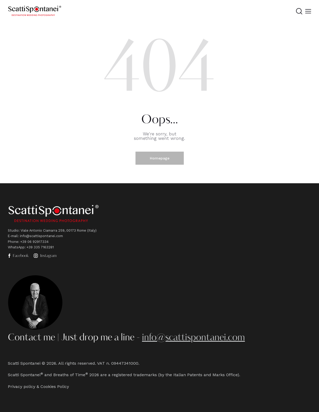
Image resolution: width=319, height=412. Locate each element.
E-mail (13, 236)
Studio (13, 230)
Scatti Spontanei (24, 363)
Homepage (159, 158)
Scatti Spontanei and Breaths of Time (46, 374)
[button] (308, 11)
